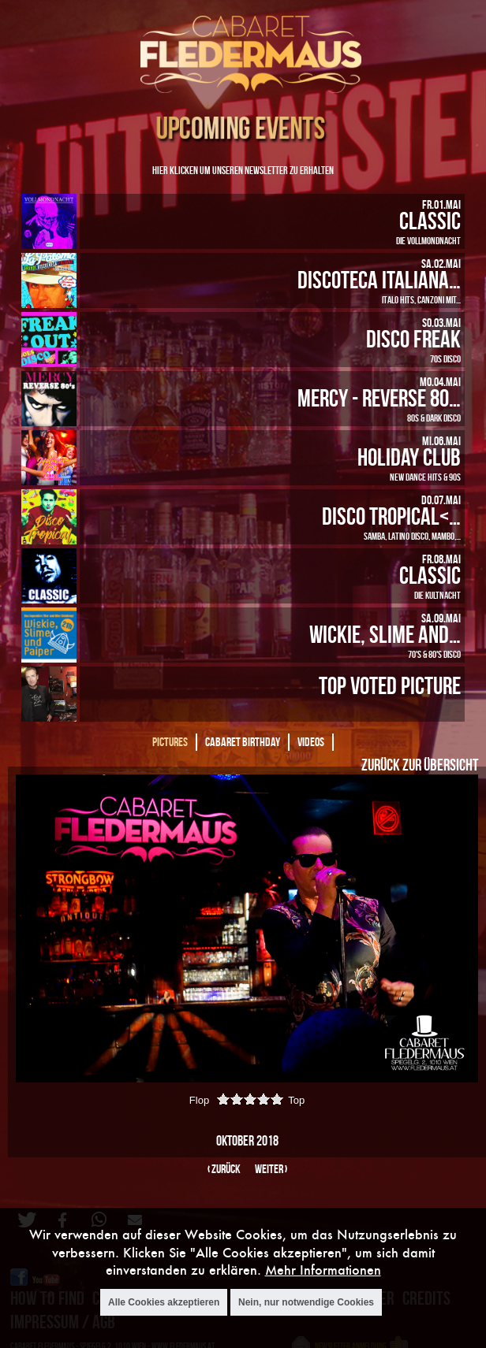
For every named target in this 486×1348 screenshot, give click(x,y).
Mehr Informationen (323, 1269)
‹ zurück (224, 1168)
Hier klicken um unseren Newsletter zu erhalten (243, 170)
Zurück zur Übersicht (419, 764)
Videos (310, 741)
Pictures (170, 741)
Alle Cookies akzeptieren (163, 1302)
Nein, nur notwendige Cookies (306, 1302)
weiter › (271, 1168)
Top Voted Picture (390, 685)
